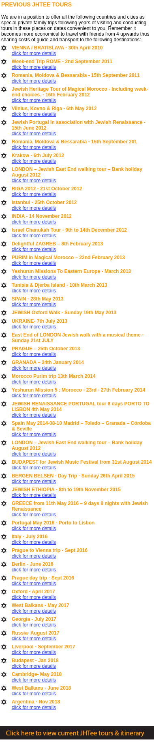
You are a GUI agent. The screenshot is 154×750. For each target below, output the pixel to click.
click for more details (34, 53)
